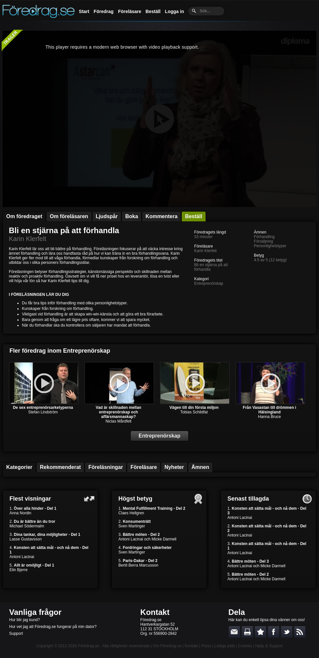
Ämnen (200, 467)
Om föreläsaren (69, 216)
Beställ (152, 11)
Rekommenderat (60, 467)
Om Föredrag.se (167, 646)
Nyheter (174, 467)
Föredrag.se (88, 646)
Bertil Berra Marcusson (138, 565)
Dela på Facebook (273, 632)
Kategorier (19, 467)
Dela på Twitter (287, 632)
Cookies (245, 646)
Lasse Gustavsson (25, 539)
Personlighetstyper (270, 246)
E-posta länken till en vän (234, 632)
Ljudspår (107, 216)
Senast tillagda (248, 498)
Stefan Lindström (43, 412)
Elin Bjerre (18, 570)
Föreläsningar (105, 467)
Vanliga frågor (35, 612)
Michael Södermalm (26, 526)
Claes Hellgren (131, 513)
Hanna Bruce (269, 416)
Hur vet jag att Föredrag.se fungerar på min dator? (52, 626)
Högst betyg (135, 498)
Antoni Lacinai (21, 556)
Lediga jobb (224, 646)
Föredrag (104, 11)
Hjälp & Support (269, 646)
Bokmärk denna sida (260, 632)
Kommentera (161, 216)
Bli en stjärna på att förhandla (64, 230)
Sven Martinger (131, 526)
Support (16, 633)
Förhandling (264, 236)
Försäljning (263, 241)
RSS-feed (300, 632)
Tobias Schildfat (194, 412)
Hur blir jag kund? (24, 620)
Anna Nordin (20, 513)
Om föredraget (24, 216)
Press (206, 646)
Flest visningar (30, 498)
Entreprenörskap (208, 283)
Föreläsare (129, 11)
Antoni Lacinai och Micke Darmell (147, 539)
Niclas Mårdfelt (118, 421)
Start (84, 11)
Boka (131, 216)
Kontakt (154, 612)
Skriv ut (247, 632)
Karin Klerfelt (27, 238)
